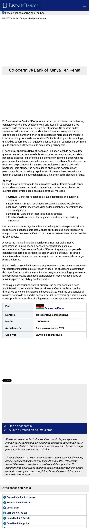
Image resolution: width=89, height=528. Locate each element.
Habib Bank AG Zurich (18, 518)
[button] (84, 7)
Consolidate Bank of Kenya (21, 497)
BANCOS (6, 18)
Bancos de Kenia (50, 308)
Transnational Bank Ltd (19, 502)
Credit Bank (13, 507)
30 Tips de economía (18, 426)
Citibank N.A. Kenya (17, 513)
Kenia (15, 18)
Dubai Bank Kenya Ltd (18, 523)
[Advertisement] (44, 41)
